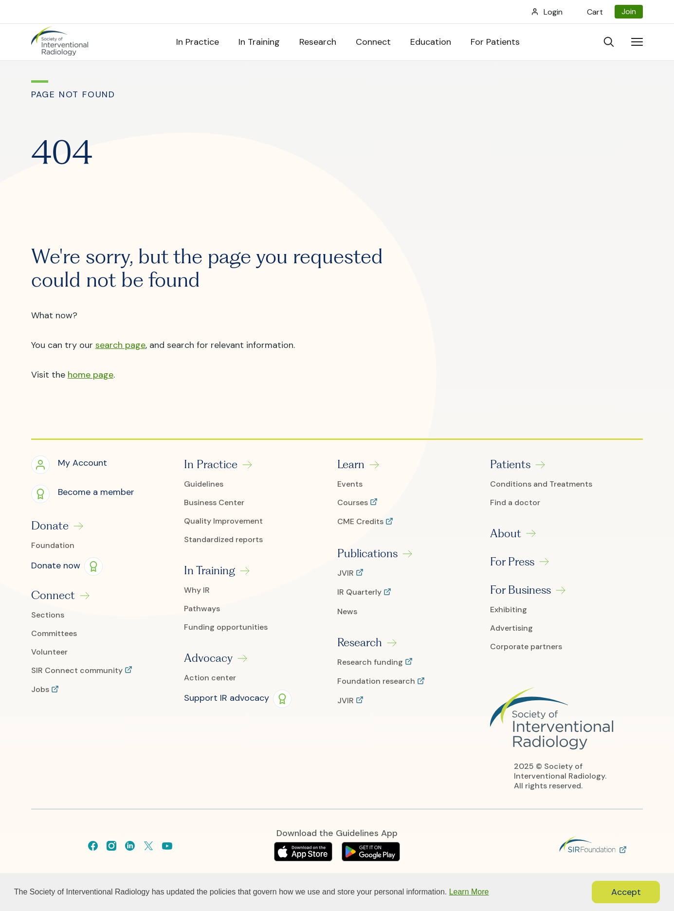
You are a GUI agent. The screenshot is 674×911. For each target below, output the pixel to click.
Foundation (52, 545)
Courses (353, 503)
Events (350, 484)
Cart (595, 12)
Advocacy (208, 658)
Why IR (197, 590)
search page (120, 345)
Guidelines (203, 484)
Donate (50, 525)
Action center (210, 678)
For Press (512, 561)
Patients (510, 464)
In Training (209, 570)
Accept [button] (626, 892)
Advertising (511, 628)
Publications (367, 553)
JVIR (346, 573)
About (505, 533)
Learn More (469, 892)
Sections (47, 615)
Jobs (41, 689)
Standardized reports (223, 540)
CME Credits (361, 522)
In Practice (210, 464)
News (347, 612)
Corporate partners (526, 647)
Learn (350, 464)
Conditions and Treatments (541, 484)
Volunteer (49, 652)
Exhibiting (508, 610)
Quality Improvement (223, 521)
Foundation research (377, 681)
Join (628, 11)
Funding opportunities (226, 627)
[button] (69, 464)
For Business (520, 589)
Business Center (214, 503)
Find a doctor (515, 503)
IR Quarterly (360, 592)
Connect (53, 595)
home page (90, 375)
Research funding (371, 662)
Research (359, 642)
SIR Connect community (78, 670)
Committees (54, 633)
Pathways (202, 609)
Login (553, 12)
